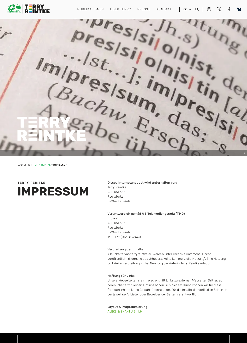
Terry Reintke (42, 164)
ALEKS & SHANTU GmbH (125, 311)
